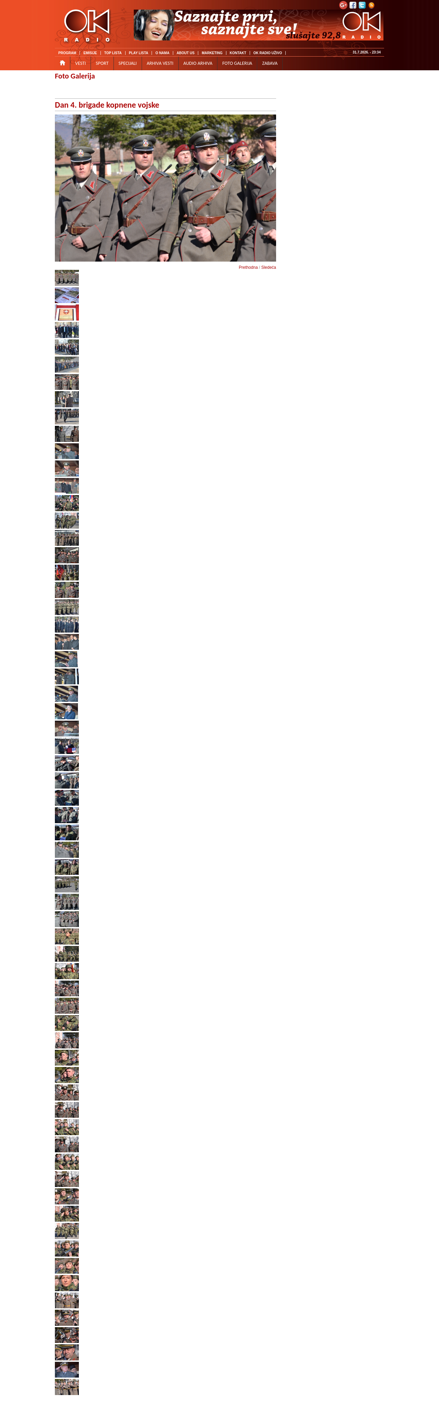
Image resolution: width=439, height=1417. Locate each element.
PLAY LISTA (139, 53)
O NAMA (162, 53)
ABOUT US (185, 53)
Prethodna (248, 267)
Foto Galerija (75, 76)
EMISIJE (90, 53)
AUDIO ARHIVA (198, 63)
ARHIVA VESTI (160, 63)
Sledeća (268, 267)
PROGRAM (67, 53)
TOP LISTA (113, 53)
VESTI (80, 63)
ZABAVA (269, 63)
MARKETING (212, 53)
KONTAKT (238, 53)
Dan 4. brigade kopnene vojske (107, 105)
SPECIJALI (128, 63)
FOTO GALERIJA (237, 63)
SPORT (102, 63)
